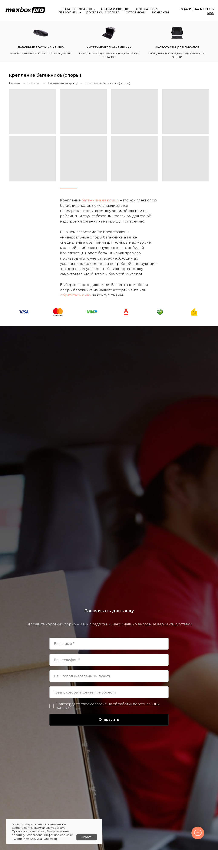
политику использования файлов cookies (41, 835)
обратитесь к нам (76, 295)
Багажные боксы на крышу (41, 47)
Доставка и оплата (102, 12)
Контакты (160, 12)
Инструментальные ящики (109, 47)
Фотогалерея (147, 9)
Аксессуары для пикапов (177, 47)
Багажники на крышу (63, 83)
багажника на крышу (100, 200)
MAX (210, 12)
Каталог (34, 83)
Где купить (68, 12)
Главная (14, 83)
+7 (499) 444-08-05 (196, 9)
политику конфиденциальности (34, 838)
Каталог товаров (77, 9)
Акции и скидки (114, 9)
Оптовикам (136, 12)
